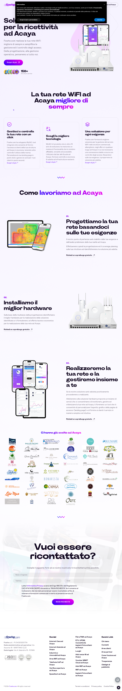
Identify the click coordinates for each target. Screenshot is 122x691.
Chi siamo (105, 641)
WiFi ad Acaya (81, 670)
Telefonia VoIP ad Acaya (56, 663)
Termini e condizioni (82, 686)
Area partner (107, 652)
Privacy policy (96, 686)
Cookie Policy (109, 686)
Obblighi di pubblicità (106, 666)
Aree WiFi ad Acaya (57, 659)
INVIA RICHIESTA (63, 602)
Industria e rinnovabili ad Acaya (57, 654)
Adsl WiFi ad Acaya (83, 666)
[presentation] (95, 588)
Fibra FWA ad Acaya (83, 637)
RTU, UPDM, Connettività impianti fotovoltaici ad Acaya (83, 644)
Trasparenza (107, 661)
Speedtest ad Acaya (57, 674)
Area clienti (106, 648)
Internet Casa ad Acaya (56, 643)
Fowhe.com (13, 686)
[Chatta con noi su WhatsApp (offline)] (117, 679)
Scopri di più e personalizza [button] (28, 20)
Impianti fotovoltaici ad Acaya (83, 674)
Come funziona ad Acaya (109, 657)
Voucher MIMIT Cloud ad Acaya (81, 662)
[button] (104, 4)
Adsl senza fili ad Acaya (82, 656)
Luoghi (78, 651)
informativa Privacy (35, 586)
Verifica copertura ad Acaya (57, 669)
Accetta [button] (99, 20)
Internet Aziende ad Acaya (57, 648)
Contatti (105, 645)
